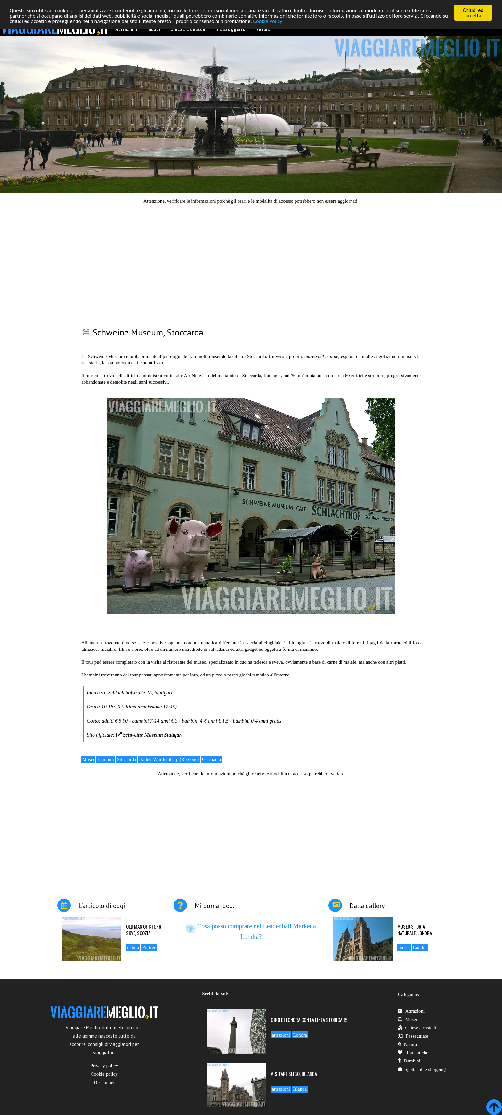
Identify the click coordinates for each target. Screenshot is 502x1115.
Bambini (105, 759)
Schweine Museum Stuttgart (153, 735)
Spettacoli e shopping (422, 1069)
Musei (88, 759)
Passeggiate (413, 1035)
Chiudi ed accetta (473, 13)
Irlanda (300, 1088)
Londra (420, 947)
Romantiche (413, 1052)
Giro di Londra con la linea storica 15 (309, 1019)
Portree (149, 947)
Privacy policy (104, 1065)
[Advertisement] (251, 262)
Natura (407, 1044)
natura (133, 947)
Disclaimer (104, 1082)
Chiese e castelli (417, 1027)
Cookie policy (104, 1074)
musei (404, 947)
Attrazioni (411, 1011)
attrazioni (281, 1035)
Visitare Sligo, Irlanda (294, 1073)
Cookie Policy (267, 21)
